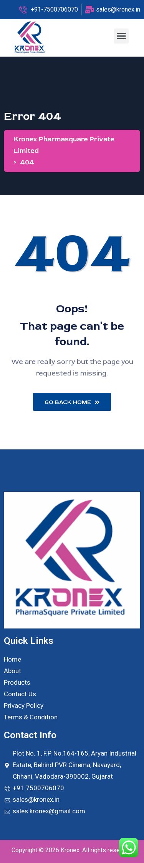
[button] (121, 36)
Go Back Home (72, 402)
